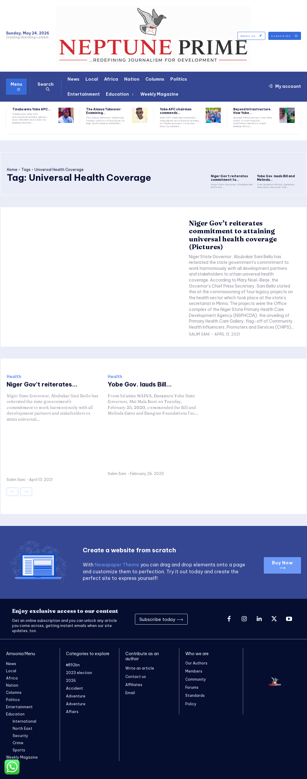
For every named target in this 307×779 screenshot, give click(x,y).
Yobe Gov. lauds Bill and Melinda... (276, 178)
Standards (195, 696)
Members (193, 671)
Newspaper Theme (117, 565)
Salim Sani (199, 334)
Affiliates (133, 684)
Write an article (139, 668)
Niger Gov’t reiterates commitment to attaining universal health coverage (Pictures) (233, 235)
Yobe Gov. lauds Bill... (140, 384)
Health (14, 377)
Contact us (135, 676)
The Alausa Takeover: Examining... (103, 111)
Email (130, 692)
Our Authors (196, 663)
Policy (190, 704)
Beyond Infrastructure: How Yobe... (252, 111)
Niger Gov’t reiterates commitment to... (229, 178)
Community (195, 679)
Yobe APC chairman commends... (176, 111)
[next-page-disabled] (26, 492)
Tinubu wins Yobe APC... (31, 109)
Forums (191, 687)
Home (12, 169)
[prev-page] (12, 492)
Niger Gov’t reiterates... (42, 384)
